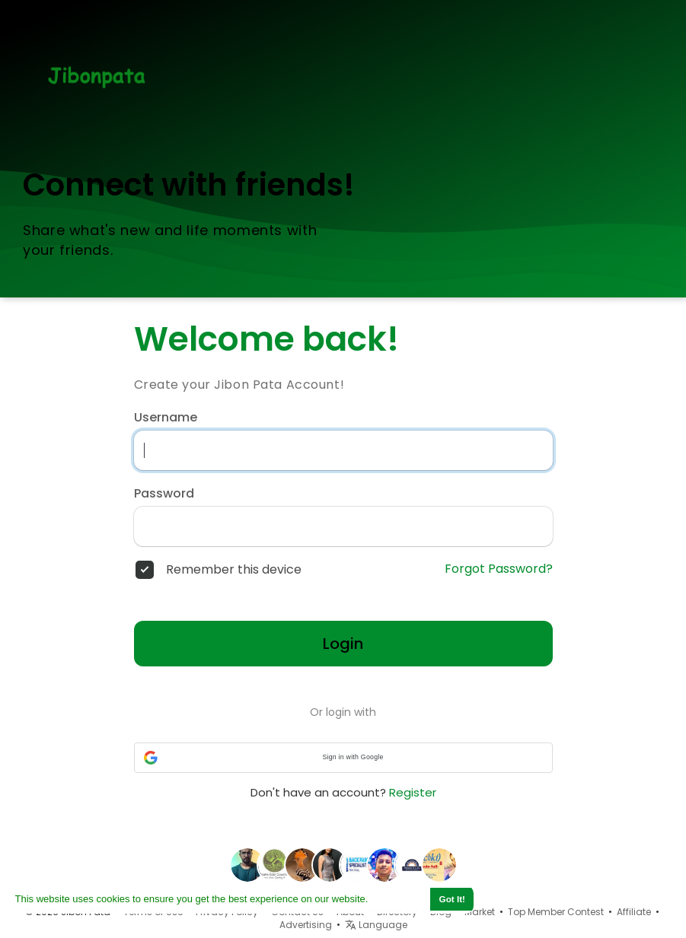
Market (479, 911)
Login (343, 643)
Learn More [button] (398, 899)
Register (412, 792)
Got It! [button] (452, 899)
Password (164, 493)
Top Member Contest (556, 911)
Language (376, 924)
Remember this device (234, 569)
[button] (343, 757)
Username (165, 417)
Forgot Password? (499, 569)
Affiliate (634, 911)
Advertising (305, 924)
